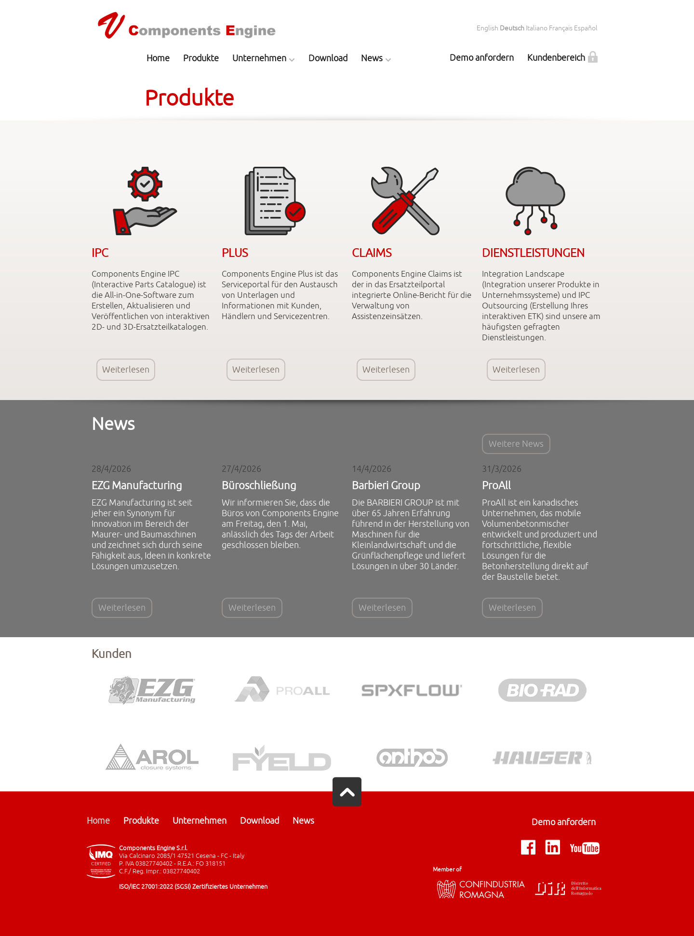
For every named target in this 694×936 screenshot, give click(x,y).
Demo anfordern (482, 58)
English (487, 28)
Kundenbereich (556, 58)
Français (561, 28)
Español (586, 28)
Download (327, 58)
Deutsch (512, 28)
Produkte (201, 58)
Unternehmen (259, 58)
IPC (100, 253)
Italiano (536, 28)
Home (158, 58)
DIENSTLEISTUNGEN (533, 253)
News (372, 58)
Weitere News (516, 444)
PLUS (235, 253)
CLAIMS (371, 253)
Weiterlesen (125, 369)
